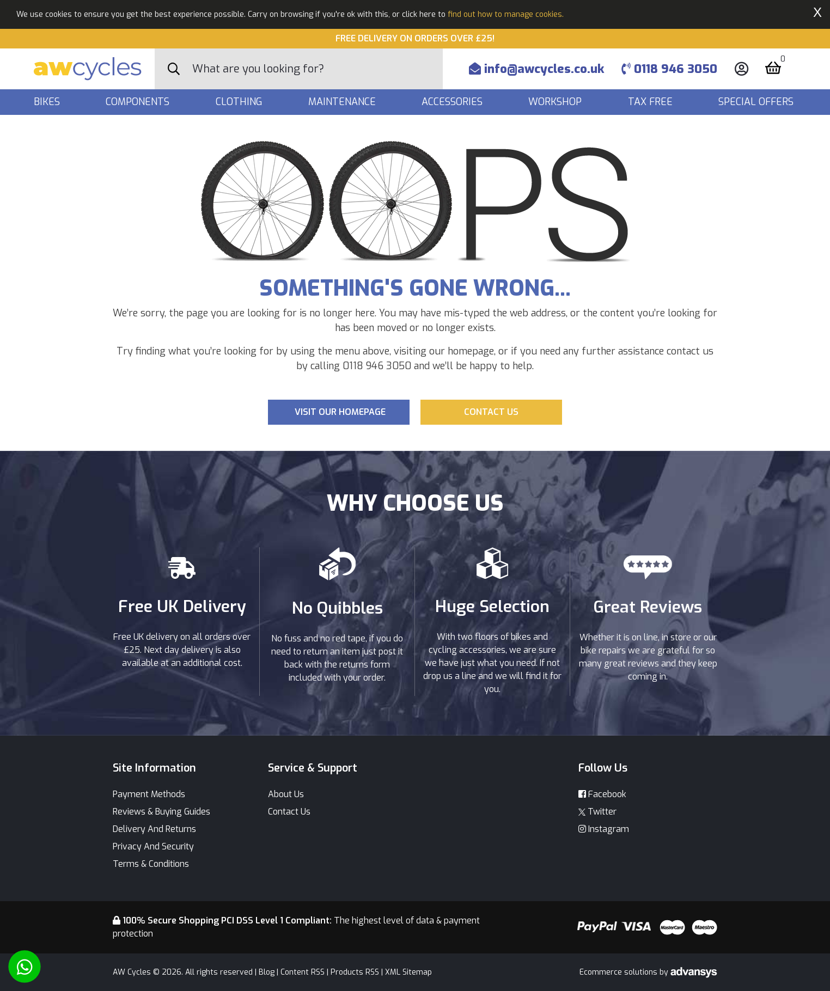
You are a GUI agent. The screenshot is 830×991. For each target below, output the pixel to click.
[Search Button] (174, 69)
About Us (286, 794)
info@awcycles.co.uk (536, 69)
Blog (266, 972)
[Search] (317, 68)
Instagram (603, 829)
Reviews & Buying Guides (161, 811)
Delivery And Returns (154, 829)
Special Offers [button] (757, 101)
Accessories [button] (453, 101)
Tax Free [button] (651, 101)
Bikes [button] (48, 101)
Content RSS (302, 972)
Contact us (491, 412)
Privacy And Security (153, 846)
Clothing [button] (240, 101)
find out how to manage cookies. (506, 14)
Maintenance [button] (343, 101)
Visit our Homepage (340, 412)
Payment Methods (149, 794)
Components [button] (139, 101)
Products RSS (355, 972)
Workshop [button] (556, 101)
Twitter (597, 811)
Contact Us (289, 811)
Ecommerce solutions (619, 972)
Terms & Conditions (151, 864)
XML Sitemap (408, 972)
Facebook (602, 794)
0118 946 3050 (669, 69)
